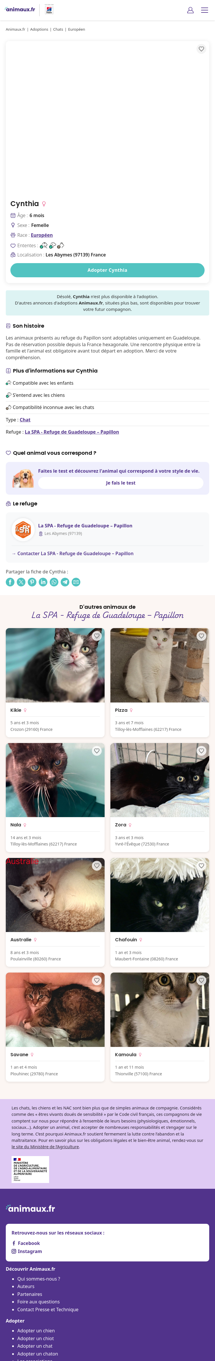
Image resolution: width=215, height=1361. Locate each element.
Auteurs (25, 1286)
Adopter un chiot (35, 1338)
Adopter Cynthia (107, 270)
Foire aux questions (38, 1301)
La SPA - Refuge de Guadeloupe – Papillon (72, 432)
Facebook (26, 1243)
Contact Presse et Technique (48, 1309)
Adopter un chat (34, 1346)
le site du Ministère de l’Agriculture (45, 1146)
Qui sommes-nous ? (38, 1279)
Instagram (27, 1251)
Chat (25, 420)
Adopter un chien (36, 1330)
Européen (42, 235)
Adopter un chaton (37, 1354)
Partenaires (29, 1294)
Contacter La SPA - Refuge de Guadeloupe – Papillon (75, 553)
